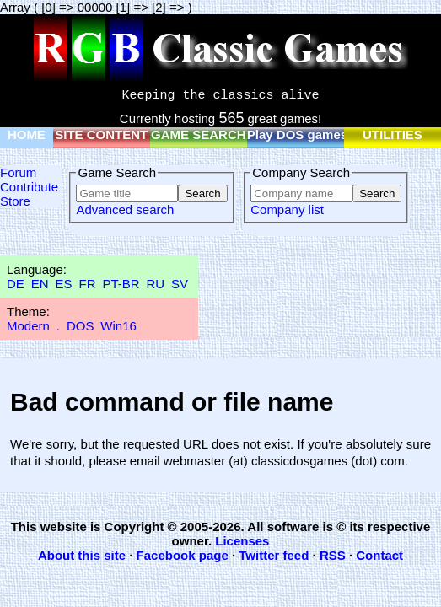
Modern (28, 326)
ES (64, 284)
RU (156, 284)
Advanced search (125, 209)
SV (179, 284)
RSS (333, 555)
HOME (27, 134)
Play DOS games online (318, 134)
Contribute (29, 187)
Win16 (118, 326)
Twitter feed (274, 555)
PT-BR (120, 284)
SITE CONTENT (101, 134)
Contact (379, 555)
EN (40, 284)
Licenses (242, 541)
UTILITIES (392, 134)
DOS (80, 326)
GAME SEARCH (198, 134)
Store (15, 201)
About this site (82, 555)
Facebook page (183, 555)
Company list (287, 209)
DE (15, 284)
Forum (18, 172)
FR (86, 284)
